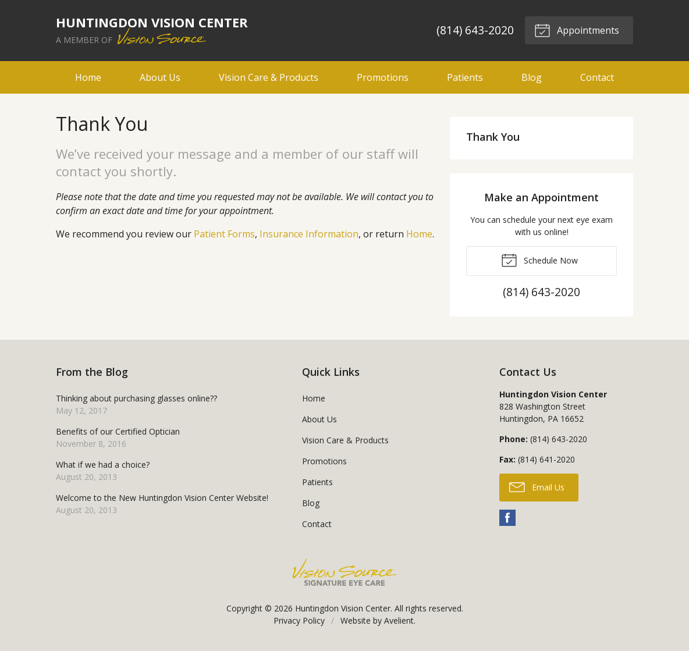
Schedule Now (539, 259)
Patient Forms (224, 233)
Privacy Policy (299, 620)
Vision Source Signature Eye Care (344, 572)
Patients (465, 77)
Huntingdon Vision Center (342, 608)
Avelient (399, 620)
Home (88, 77)
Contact (597, 77)
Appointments (576, 30)
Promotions (383, 77)
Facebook (507, 518)
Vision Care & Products (268, 77)
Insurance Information (309, 233)
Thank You (493, 137)
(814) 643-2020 (474, 30)
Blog (531, 77)
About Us (160, 77)
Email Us (536, 486)
